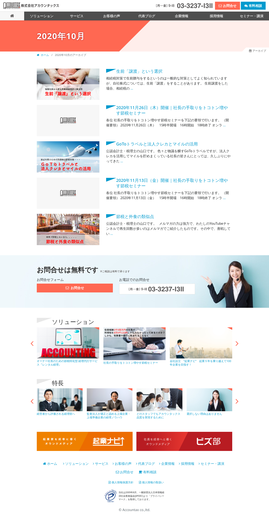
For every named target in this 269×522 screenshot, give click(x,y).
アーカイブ (255, 51)
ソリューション (76, 463)
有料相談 (148, 471)
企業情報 (167, 463)
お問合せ (124, 471)
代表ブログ (145, 463)
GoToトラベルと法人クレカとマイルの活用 (157, 143)
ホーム (43, 55)
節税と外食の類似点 (135, 216)
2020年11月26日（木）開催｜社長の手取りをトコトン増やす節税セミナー (172, 110)
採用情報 (186, 463)
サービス (100, 463)
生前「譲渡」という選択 (139, 71)
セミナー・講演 (211, 463)
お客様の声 (122, 463)
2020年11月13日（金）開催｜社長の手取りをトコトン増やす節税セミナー (172, 182)
